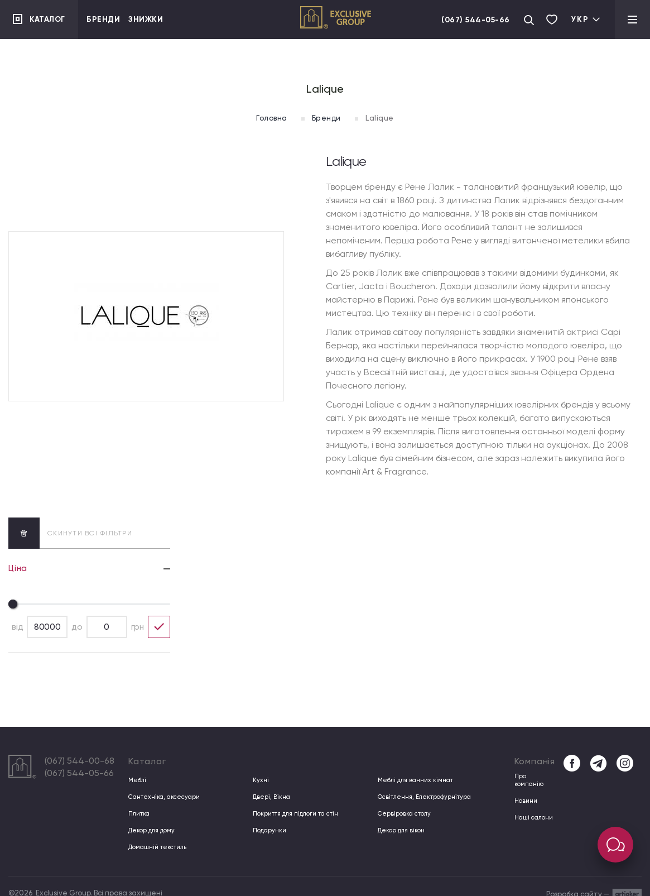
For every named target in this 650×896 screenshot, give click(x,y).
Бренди (103, 19)
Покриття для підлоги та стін (291, 814)
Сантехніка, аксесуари (159, 797)
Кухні (260, 780)
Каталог (49, 19)
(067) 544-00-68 (79, 760)
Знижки (145, 19)
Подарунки (267, 830)
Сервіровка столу (402, 814)
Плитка (138, 814)
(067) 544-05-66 (474, 20)
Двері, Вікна (270, 797)
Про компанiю (533, 780)
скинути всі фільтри (70, 532)
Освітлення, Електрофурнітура (420, 797)
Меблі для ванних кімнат (412, 780)
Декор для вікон (399, 830)
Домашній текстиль (155, 847)
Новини (524, 797)
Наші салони (531, 814)
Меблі (136, 780)
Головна (268, 117)
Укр (586, 19)
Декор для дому (149, 830)
